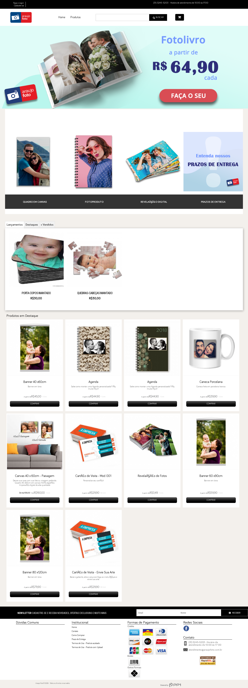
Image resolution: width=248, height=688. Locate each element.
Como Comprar (78, 635)
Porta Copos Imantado (36, 293)
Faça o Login (18, 3)
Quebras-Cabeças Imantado (94, 293)
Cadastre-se (19, 6)
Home (74, 627)
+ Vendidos (47, 224)
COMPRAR (34, 404)
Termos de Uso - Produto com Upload (87, 647)
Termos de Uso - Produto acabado (86, 643)
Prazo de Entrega (79, 639)
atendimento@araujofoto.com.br (205, 650)
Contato (75, 631)
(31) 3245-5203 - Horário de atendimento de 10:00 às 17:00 (205, 643)
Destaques (32, 224)
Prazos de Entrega (213, 202)
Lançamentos (15, 224)
